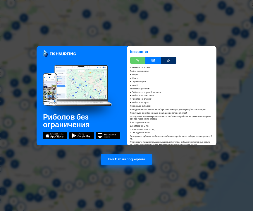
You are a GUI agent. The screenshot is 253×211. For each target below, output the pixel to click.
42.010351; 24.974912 (140, 67)
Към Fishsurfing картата (126, 159)
